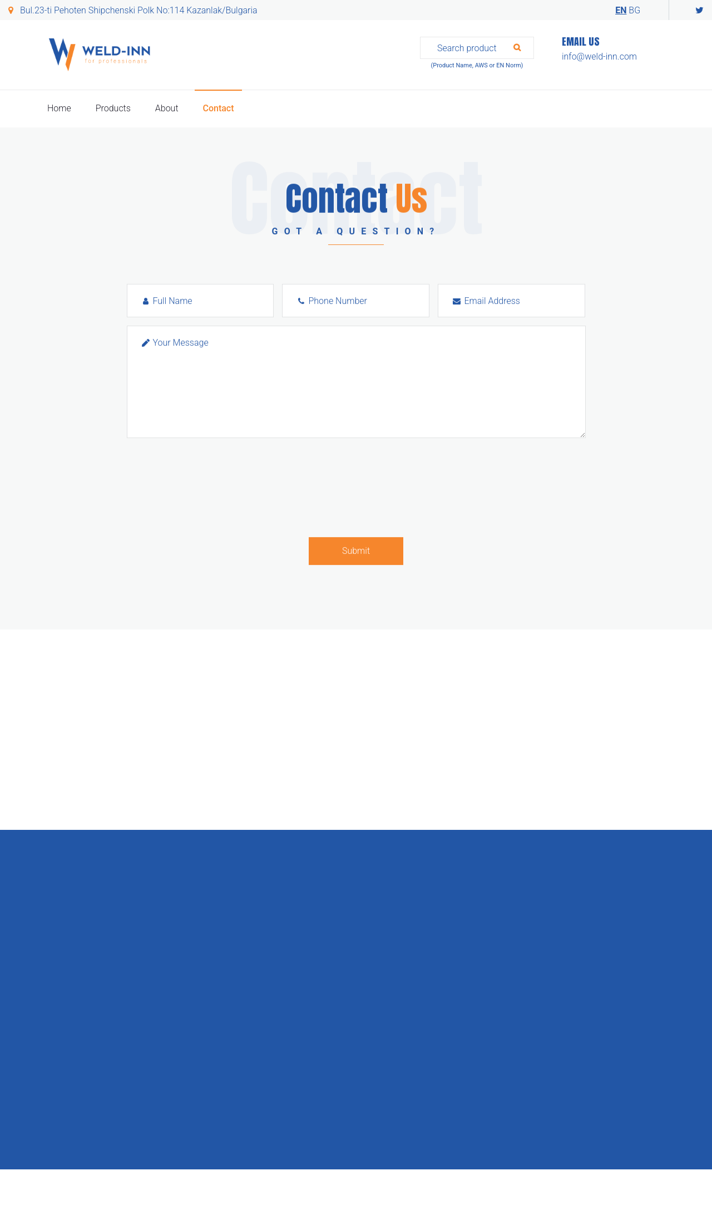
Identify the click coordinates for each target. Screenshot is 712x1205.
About (167, 108)
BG (634, 10)
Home (59, 108)
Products (113, 108)
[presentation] (211, 487)
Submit (356, 550)
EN (620, 10)
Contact (218, 108)
